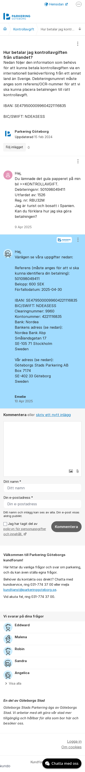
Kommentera (66, 526)
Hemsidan (54, 4)
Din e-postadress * (18, 498)
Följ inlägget (14, 147)
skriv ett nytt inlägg (53, 414)
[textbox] (42, 444)
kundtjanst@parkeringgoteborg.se (29, 590)
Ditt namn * (12, 482)
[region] (42, 96)
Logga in (74, 741)
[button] (71, 471)
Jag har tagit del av (24, 529)
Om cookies (71, 747)
